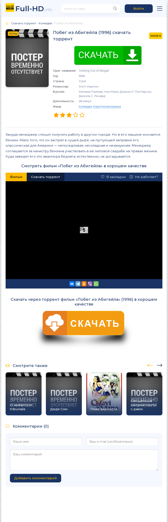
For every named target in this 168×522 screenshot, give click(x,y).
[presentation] (150, 364)
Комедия (85, 106)
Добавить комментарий (35, 478)
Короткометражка (107, 106)
